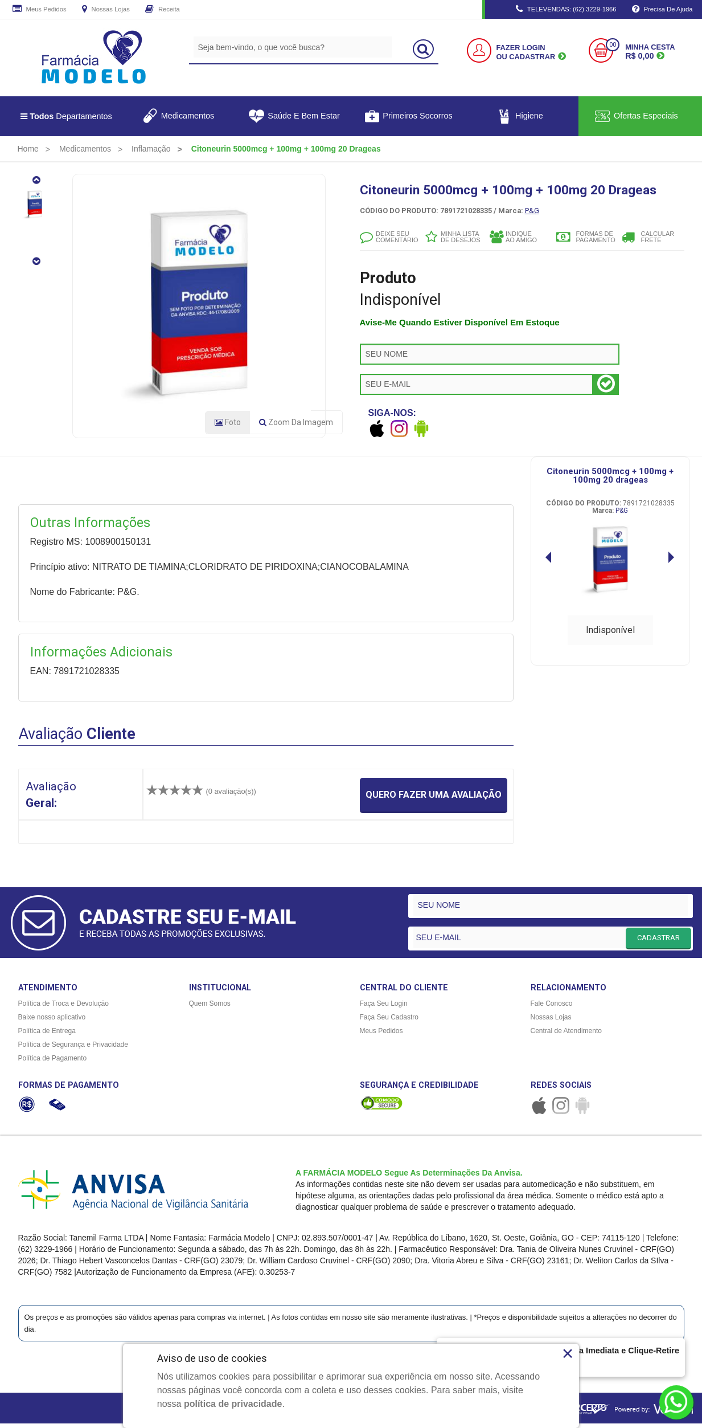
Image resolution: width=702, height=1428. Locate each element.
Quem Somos (210, 1008)
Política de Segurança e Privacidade (73, 1049)
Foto (228, 426)
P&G (532, 210)
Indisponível (610, 634)
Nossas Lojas (106, 9)
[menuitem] (28, 149)
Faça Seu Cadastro (389, 1022)
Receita (162, 9)
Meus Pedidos (40, 9)
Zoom (296, 426)
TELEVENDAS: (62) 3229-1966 (566, 9)
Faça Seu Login (384, 1008)
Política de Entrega (47, 1035)
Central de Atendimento (566, 1035)
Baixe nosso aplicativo (52, 1022)
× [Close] (568, 1353)
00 (612, 44)
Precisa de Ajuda (662, 9)
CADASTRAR (658, 941)
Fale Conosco (552, 1008)
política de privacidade (233, 1404)
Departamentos (66, 116)
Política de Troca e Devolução (63, 1008)
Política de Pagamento (52, 1063)
